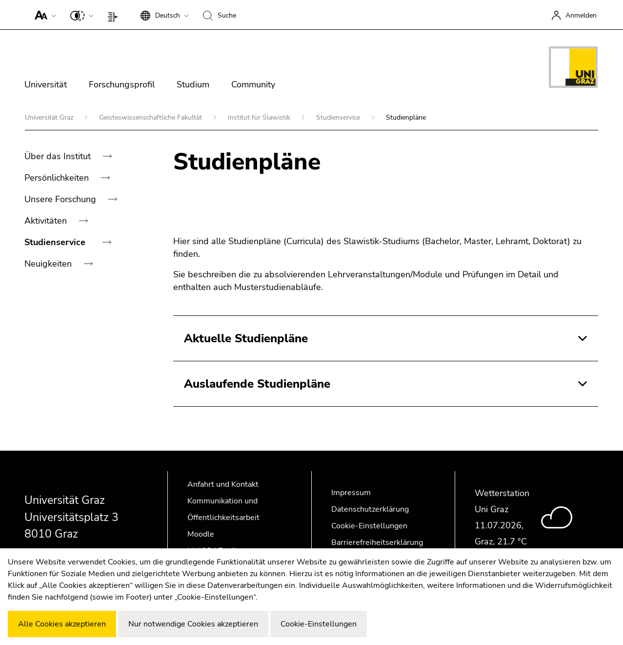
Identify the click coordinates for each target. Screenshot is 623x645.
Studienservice (339, 117)
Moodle (200, 534)
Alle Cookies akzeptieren (62, 624)
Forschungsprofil (122, 84)
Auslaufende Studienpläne (257, 384)
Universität (45, 84)
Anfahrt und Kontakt (223, 484)
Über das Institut (58, 156)
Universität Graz (50, 117)
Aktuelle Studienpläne (246, 338)
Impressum (351, 492)
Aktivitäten (46, 221)
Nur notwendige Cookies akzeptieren (193, 624)
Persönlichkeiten (57, 178)
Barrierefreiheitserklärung (377, 542)
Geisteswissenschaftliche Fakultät (151, 117)
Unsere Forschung (61, 199)
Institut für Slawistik (260, 117)
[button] (43, 14)
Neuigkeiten (49, 264)
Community (253, 84)
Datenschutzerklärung (370, 509)
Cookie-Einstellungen (369, 525)
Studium (193, 84)
